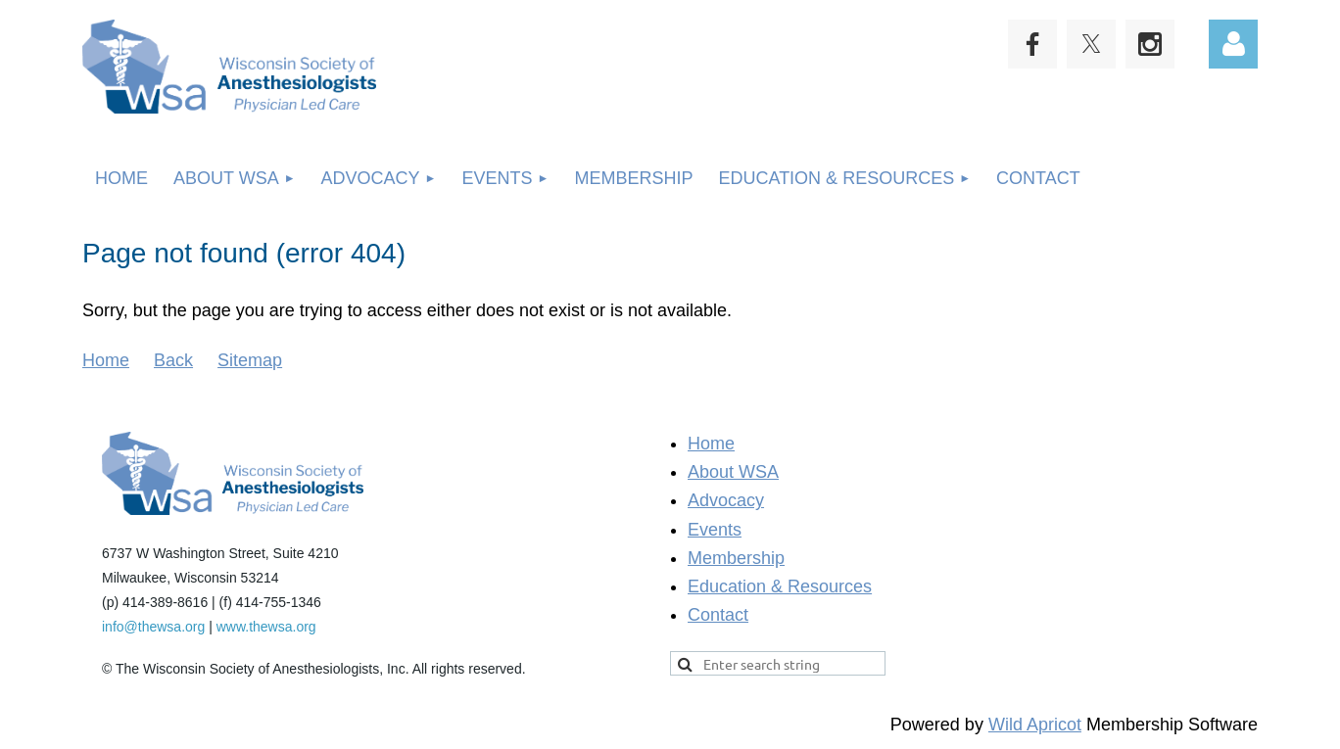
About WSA (733, 472)
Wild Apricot (1034, 724)
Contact (718, 615)
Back (173, 360)
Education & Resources (780, 586)
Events (715, 529)
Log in (1233, 44)
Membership (736, 558)
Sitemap (249, 360)
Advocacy (726, 500)
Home (105, 360)
